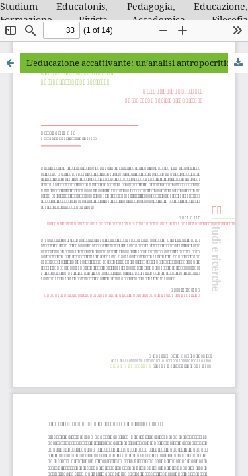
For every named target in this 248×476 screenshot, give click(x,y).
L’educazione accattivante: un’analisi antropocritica (130, 63)
